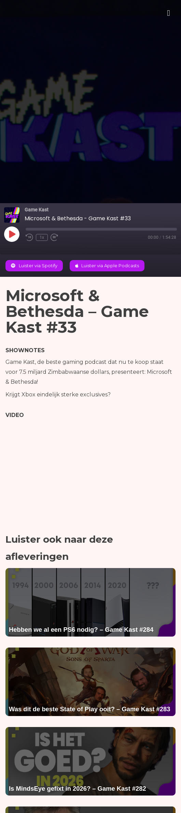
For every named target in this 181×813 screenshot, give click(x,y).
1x (42, 237)
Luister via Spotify (34, 265)
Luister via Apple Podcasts (107, 265)
